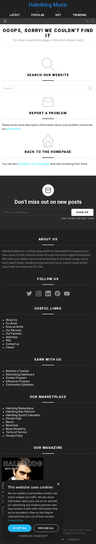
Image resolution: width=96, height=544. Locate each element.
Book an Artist (14, 326)
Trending (79, 13)
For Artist (11, 323)
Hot (58, 13)
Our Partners (14, 333)
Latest (15, 13)
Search (90, 89)
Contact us (12, 344)
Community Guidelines (20, 384)
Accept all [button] (20, 528)
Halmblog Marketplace (20, 408)
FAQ (8, 340)
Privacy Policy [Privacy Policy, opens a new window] (15, 520)
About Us (11, 319)
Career (10, 347)
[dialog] (33, 510)
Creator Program (16, 377)
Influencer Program (18, 381)
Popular (37, 13)
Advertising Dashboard (20, 374)
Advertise (12, 337)
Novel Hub (12, 425)
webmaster (14, 128)
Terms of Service (16, 432)
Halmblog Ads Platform (20, 411)
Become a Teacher (17, 371)
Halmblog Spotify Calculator (23, 415)
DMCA (61, 539)
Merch (10, 422)
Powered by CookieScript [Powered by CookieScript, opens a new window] (33, 535)
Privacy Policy (14, 435)
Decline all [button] (46, 528)
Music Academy (16, 428)
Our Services (14, 330)
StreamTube (14, 418)
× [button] (58, 484)
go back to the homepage (34, 163)
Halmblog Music (48, 5)
